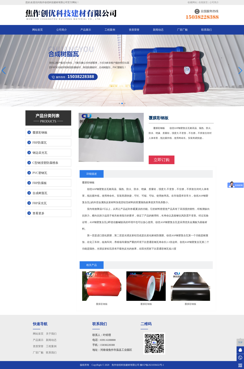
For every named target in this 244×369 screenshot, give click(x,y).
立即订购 (161, 160)
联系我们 (206, 29)
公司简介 (214, 2)
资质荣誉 (134, 29)
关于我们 (51, 333)
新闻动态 (158, 29)
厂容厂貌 (182, 29)
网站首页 (37, 29)
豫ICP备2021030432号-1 (152, 365)
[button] (119, 103)
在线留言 (203, 2)
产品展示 (85, 29)
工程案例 (110, 29)
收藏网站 (192, 2)
